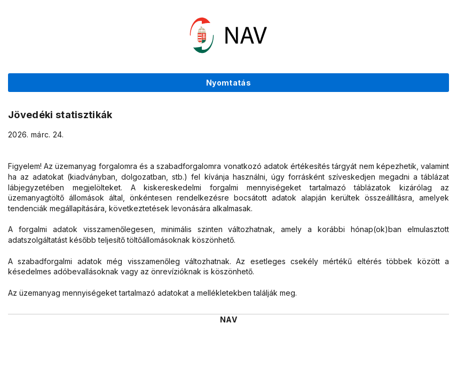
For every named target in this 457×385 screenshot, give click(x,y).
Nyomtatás (228, 82)
